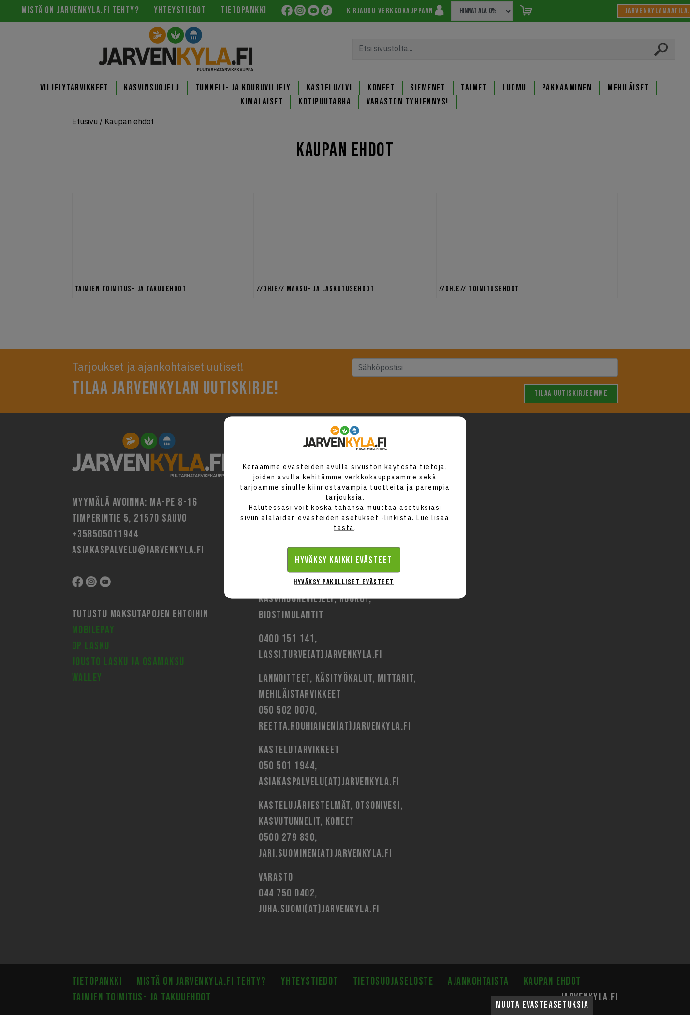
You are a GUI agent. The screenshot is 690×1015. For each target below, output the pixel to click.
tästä (344, 527)
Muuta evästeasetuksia (542, 1005)
